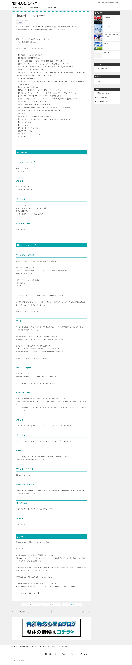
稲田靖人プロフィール (19, 7)
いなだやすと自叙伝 (35, 7)
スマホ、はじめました (83, 612)
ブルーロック (107, 43)
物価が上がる (107, 52)
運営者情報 (48, 654)
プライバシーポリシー (60, 654)
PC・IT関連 (20, 23)
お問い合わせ (83, 654)
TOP (20, 647)
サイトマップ (73, 654)
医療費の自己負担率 (109, 17)
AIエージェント (107, 26)
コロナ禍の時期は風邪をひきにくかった (111, 35)
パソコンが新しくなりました (21, 612)
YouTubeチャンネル (50, 7)
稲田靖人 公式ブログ (25, 3)
